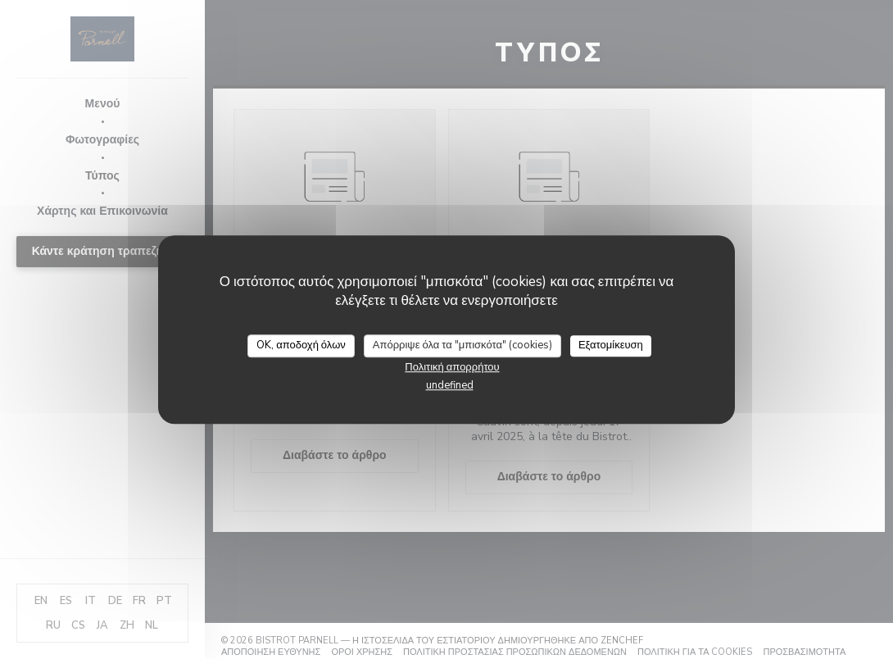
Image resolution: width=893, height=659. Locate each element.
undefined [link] (450, 385)
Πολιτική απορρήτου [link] (452, 367)
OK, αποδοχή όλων (301, 345)
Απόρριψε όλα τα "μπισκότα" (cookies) (462, 345)
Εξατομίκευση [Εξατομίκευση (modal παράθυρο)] (610, 345)
